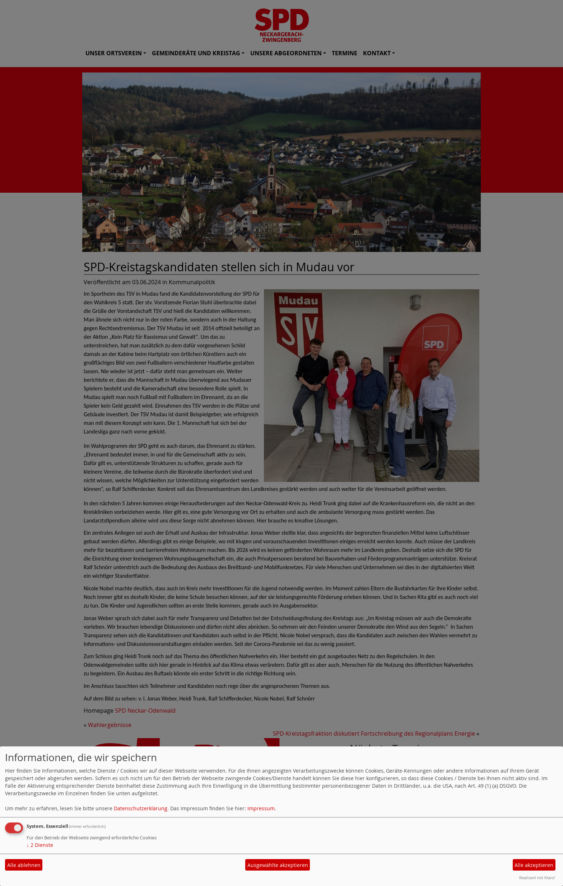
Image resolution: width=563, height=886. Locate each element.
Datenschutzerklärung (140, 808)
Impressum (261, 808)
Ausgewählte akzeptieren (277, 865)
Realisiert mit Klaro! (537, 877)
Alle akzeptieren (534, 865)
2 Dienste (40, 845)
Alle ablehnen (24, 865)
